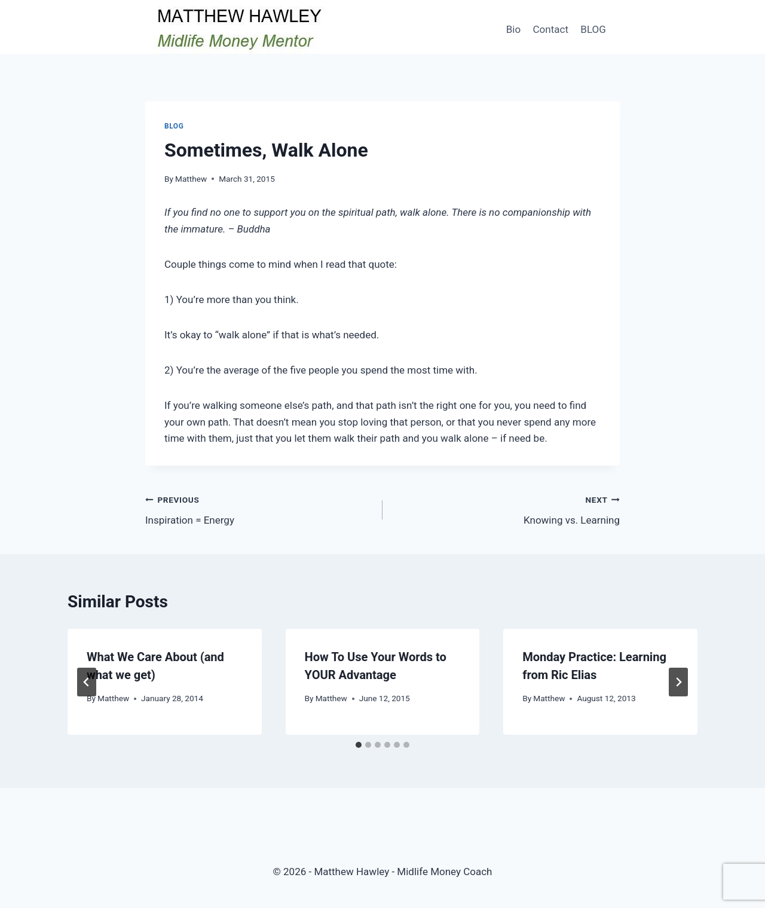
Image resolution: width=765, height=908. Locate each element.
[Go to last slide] (86, 682)
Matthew (191, 179)
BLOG (592, 29)
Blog (173, 126)
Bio (513, 29)
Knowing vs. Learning (506, 509)
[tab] (359, 745)
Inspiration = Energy (258, 509)
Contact (550, 29)
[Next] (678, 682)
